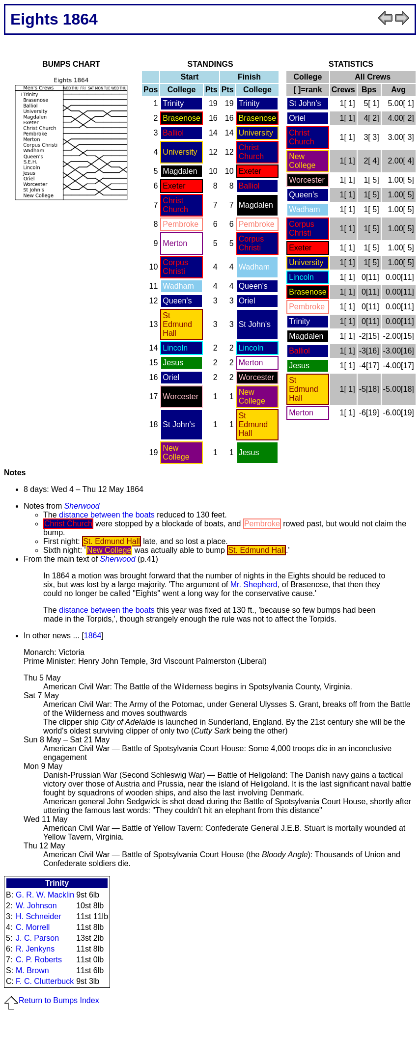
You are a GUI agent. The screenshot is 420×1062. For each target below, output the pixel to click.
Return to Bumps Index (51, 1000)
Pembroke (180, 224)
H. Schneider (38, 916)
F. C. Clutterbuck (45, 981)
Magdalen (180, 171)
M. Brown (32, 970)
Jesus (173, 362)
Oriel (247, 301)
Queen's (253, 286)
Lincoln (175, 348)
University (256, 133)
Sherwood (82, 506)
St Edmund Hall (177, 324)
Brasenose (181, 118)
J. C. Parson (37, 938)
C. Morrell (33, 927)
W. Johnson (36, 905)
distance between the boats (107, 515)
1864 (93, 635)
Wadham (254, 267)
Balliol (173, 133)
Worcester (257, 377)
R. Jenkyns (35, 949)
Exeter (250, 171)
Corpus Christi (251, 243)
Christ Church (251, 152)
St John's (255, 324)
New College (252, 396)
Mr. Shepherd (254, 584)
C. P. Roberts (39, 959)
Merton (175, 243)
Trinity (173, 103)
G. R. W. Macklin (45, 895)
